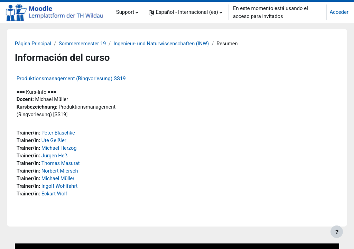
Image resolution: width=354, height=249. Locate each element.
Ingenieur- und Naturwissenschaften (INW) (173, 44)
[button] (185, 12)
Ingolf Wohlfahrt (70, 188)
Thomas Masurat (71, 165)
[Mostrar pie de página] (336, 231)
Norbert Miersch (70, 172)
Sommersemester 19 (93, 44)
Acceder (338, 12)
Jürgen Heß (65, 157)
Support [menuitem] (125, 12)
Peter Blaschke (69, 134)
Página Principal (43, 44)
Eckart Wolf (65, 196)
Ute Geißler (64, 142)
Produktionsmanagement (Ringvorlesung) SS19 (81, 78)
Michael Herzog (69, 149)
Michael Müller (68, 180)
